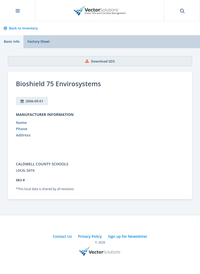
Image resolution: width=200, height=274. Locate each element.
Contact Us (62, 236)
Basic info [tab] (12, 41)
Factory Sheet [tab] (38, 41)
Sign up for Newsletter (127, 236)
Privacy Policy (90, 236)
